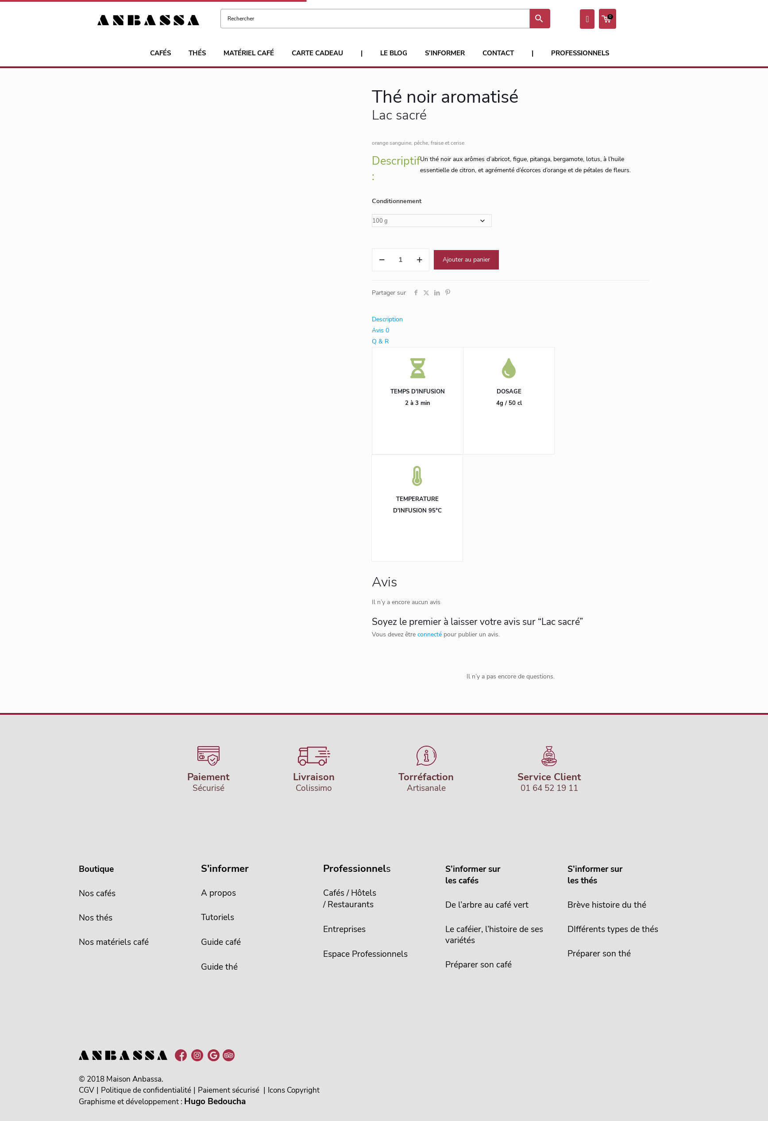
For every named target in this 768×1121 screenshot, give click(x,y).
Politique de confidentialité (146, 1090)
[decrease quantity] (382, 259)
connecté (429, 634)
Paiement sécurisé (228, 1090)
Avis (380, 330)
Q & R (380, 341)
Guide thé (219, 967)
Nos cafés (97, 893)
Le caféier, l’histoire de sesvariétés (494, 935)
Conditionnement (396, 201)
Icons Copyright (294, 1090)
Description (387, 319)
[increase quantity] (419, 259)
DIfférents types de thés (612, 929)
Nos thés (95, 918)
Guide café (221, 942)
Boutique (96, 869)
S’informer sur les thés (594, 874)
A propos (218, 893)
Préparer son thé (599, 953)
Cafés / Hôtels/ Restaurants (349, 898)
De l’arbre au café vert (487, 905)
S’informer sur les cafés (472, 874)
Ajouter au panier (466, 259)
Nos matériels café (114, 942)
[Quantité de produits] (400, 259)
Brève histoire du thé (606, 905)
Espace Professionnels (365, 954)
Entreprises (344, 929)
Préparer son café (478, 965)
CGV (86, 1090)
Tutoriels (217, 917)
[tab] (510, 319)
